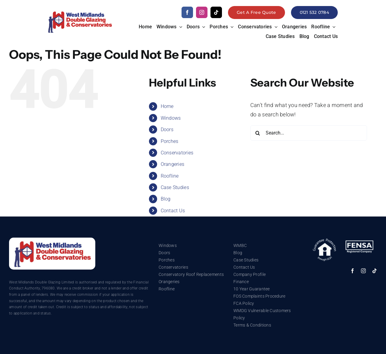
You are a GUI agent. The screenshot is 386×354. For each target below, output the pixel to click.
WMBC (240, 245)
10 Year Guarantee (251, 288)
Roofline (170, 176)
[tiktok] (216, 12)
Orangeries (173, 164)
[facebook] (187, 12)
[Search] (257, 133)
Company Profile (249, 274)
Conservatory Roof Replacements (191, 274)
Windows (171, 118)
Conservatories (177, 153)
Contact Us (173, 210)
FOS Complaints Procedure (259, 296)
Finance (241, 281)
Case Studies (175, 187)
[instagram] (201, 12)
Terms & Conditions (252, 325)
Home (167, 106)
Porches (170, 141)
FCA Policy (243, 303)
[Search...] (308, 133)
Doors (167, 129)
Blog (166, 199)
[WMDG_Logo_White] (52, 240)
